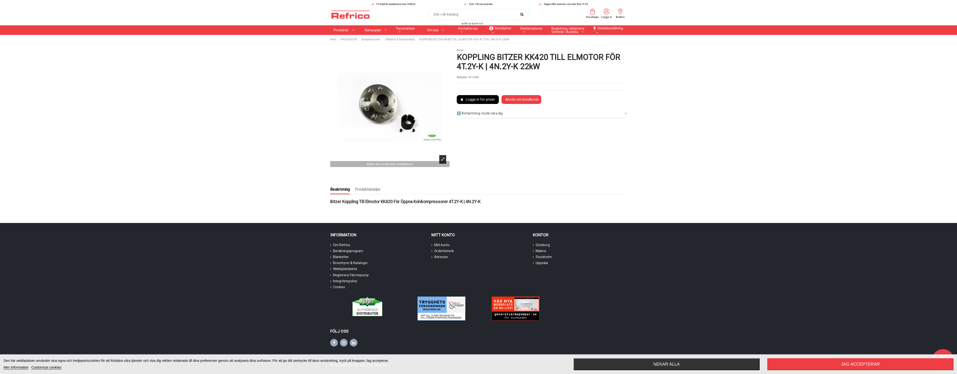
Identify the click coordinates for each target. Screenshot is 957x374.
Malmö (541, 251)
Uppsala (542, 263)
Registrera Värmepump (351, 275)
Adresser (441, 257)
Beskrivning (340, 189)
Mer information (16, 367)
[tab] (542, 113)
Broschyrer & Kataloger (350, 263)
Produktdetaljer (367, 189)
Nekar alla (666, 364)
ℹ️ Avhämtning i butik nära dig (542, 113)
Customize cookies (46, 367)
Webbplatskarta (345, 269)
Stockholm (544, 257)
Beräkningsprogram (348, 251)
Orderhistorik (444, 251)
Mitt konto (442, 245)
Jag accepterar (860, 364)
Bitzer (460, 50)
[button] (375, 30)
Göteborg (543, 245)
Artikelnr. (462, 77)
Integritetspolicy (345, 281)
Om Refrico (341, 245)
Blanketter (341, 257)
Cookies (339, 287)
